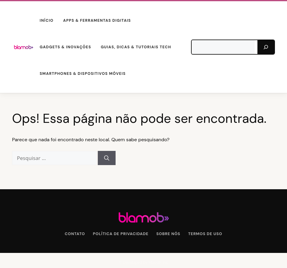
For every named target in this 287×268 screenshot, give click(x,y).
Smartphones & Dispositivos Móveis (83, 73)
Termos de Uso (205, 233)
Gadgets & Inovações (65, 47)
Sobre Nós (168, 233)
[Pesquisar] (265, 47)
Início (47, 20)
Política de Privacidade (120, 233)
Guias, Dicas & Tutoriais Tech (136, 47)
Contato (75, 233)
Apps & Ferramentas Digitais (97, 20)
